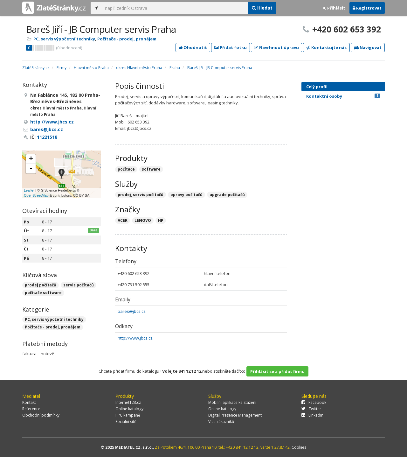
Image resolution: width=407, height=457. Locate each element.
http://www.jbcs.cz (135, 338)
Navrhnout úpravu (276, 47)
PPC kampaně (127, 415)
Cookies (299, 447)
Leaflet (29, 190)
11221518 (47, 137)
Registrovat (367, 8)
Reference (31, 408)
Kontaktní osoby (343, 96)
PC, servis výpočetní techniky (64, 39)
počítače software (43, 292)
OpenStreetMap (36, 195)
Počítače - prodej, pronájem (126, 39)
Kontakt (29, 402)
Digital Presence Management (235, 415)
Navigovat (368, 47)
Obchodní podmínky (40, 415)
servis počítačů (78, 285)
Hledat (262, 8)
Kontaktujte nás (326, 47)
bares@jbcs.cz (132, 311)
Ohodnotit (193, 47)
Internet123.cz (128, 402)
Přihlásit (334, 8)
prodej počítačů (40, 285)
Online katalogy (129, 408)
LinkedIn (312, 415)
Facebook (313, 402)
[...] (174, 8)
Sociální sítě (125, 421)
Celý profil (317, 86)
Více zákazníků (221, 421)
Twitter (311, 408)
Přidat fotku (230, 47)
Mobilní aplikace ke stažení (232, 402)
